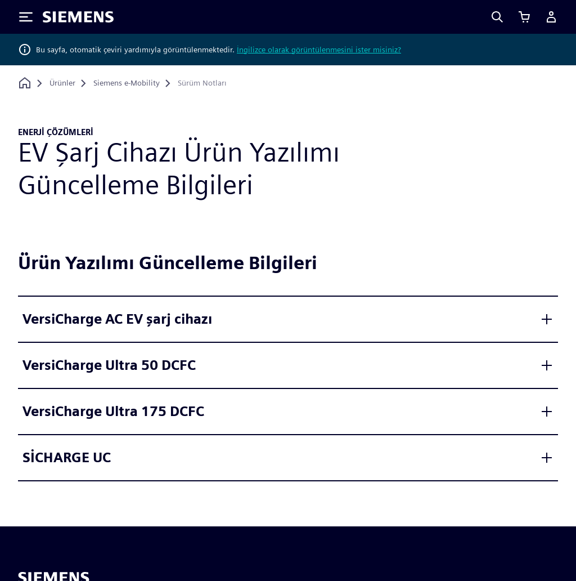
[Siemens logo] (78, 17)
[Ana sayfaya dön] (25, 83)
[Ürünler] (62, 83)
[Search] (497, 17)
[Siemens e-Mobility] (126, 83)
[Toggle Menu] (26, 17)
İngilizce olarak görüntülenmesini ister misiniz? (319, 49)
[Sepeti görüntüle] (524, 17)
